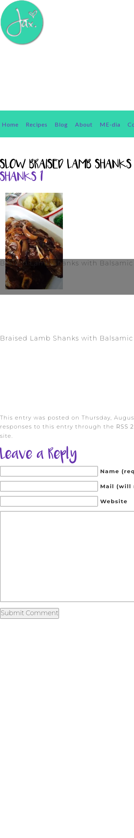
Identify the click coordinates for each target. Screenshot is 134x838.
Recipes (37, 124)
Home (10, 124)
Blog (61, 124)
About (84, 124)
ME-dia (110, 124)
